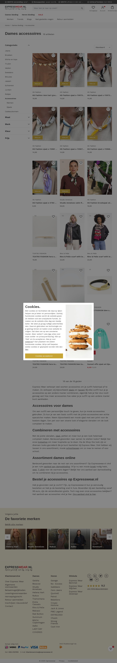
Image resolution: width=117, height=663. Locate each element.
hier (49, 334)
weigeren (29, 342)
